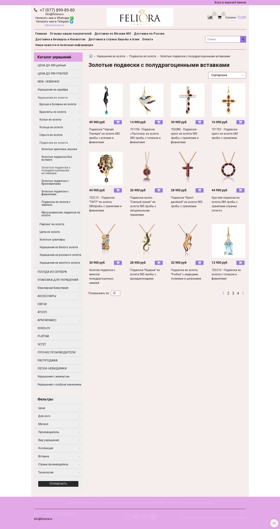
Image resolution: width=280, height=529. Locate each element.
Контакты (174, 502)
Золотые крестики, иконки (59, 149)
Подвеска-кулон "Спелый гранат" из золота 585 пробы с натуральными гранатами (143, 206)
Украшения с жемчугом (53, 376)
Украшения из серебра (53, 89)
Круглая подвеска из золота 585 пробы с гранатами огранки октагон (225, 204)
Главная (41, 33)
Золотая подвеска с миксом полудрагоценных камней (102, 276)
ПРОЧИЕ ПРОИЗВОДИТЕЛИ (57, 352)
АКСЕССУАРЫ (47, 296)
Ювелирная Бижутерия (53, 288)
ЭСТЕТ (42, 344)
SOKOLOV (44, 328)
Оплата (147, 39)
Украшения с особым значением (59, 384)
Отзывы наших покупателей (71, 33)
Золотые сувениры (52, 239)
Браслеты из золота (52, 112)
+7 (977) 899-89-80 (57, 10)
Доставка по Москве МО (112, 33)
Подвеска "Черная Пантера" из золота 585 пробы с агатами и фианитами (104, 136)
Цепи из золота (49, 232)
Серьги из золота (50, 135)
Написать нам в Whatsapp (54, 18)
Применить (58, 483)
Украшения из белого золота (58, 247)
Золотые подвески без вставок (56, 158)
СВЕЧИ (42, 304)
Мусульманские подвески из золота (60, 214)
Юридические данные (198, 502)
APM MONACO (47, 320)
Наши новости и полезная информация (64, 45)
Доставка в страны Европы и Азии (113, 39)
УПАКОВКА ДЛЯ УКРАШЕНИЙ (58, 280)
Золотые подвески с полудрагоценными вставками (56, 170)
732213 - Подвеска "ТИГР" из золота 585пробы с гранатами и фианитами (105, 204)
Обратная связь (89, 502)
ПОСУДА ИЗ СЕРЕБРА (52, 272)
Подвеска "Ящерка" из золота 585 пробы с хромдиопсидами (145, 274)
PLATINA (43, 336)
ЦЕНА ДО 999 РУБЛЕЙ (53, 73)
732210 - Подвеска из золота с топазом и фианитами (226, 274)
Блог (162, 502)
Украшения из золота (111, 56)
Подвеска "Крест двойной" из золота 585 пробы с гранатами (186, 202)
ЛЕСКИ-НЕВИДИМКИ (52, 368)
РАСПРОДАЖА (48, 360)
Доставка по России (149, 33)
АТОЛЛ (42, 312)
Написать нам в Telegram (54, 21)
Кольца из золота (51, 127)
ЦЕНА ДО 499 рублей (52, 65)
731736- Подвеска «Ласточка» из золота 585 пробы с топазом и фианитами (145, 136)
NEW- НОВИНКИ (48, 81)
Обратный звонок (54, 25)
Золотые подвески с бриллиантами (55, 182)
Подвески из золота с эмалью (55, 203)
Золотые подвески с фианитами (55, 193)
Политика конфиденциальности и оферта (129, 502)
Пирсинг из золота (51, 224)
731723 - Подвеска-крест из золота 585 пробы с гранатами (225, 134)
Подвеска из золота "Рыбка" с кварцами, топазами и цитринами (186, 274)
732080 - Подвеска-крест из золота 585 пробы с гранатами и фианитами (185, 136)
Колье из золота (50, 119)
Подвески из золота (142, 56)
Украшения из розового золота (60, 255)
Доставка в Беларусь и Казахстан (60, 39)
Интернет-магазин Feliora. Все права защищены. (214, 517)
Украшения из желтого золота (59, 262)
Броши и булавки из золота (57, 104)
